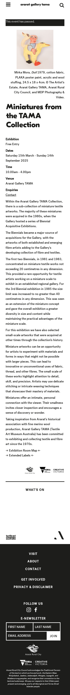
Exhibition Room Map (23, 450)
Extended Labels (19, 455)
